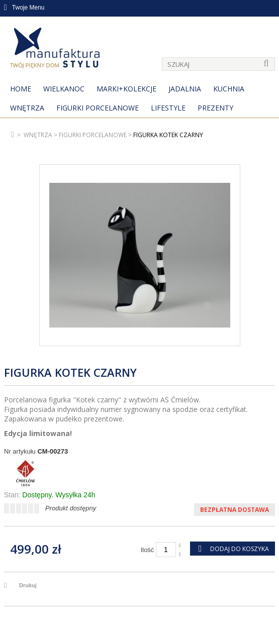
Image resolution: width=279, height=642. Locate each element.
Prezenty (215, 108)
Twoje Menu (24, 7)
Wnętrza (27, 108)
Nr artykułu (20, 451)
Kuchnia (228, 88)
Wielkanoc (63, 88)
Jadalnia (184, 88)
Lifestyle (168, 108)
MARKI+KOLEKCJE (126, 88)
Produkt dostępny (70, 508)
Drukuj (28, 585)
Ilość (147, 550)
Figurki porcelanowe (97, 108)
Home (20, 88)
